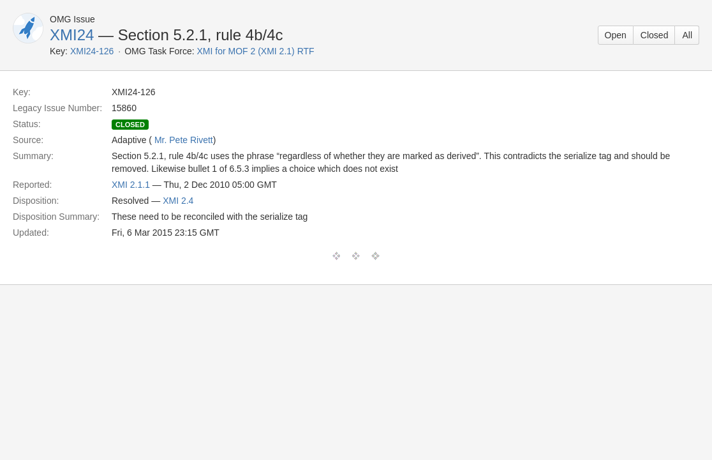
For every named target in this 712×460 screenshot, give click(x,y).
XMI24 (72, 34)
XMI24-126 (92, 51)
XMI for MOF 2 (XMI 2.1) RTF (256, 51)
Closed (655, 35)
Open (616, 35)
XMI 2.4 (178, 200)
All (687, 35)
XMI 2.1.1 (131, 185)
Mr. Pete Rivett (183, 140)
